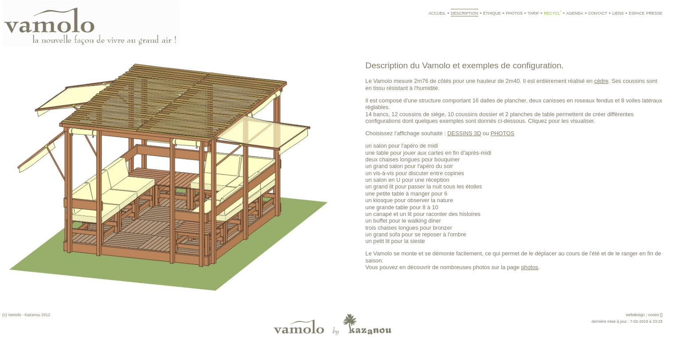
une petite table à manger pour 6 (406, 193)
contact (597, 12)
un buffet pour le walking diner (403, 220)
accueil (437, 12)
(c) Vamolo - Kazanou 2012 (26, 315)
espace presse (646, 12)
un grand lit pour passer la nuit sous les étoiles (423, 186)
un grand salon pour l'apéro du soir (409, 166)
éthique (492, 12)
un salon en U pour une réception (407, 179)
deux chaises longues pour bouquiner (412, 159)
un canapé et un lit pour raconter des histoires (422, 214)
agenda (574, 12)
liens (618, 12)
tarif (533, 12)
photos (514, 12)
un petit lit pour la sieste (395, 241)
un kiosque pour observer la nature (409, 200)
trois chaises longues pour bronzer (408, 227)
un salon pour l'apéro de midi (401, 145)
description (464, 12)
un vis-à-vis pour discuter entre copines (414, 173)
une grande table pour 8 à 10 (401, 207)
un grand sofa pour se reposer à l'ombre (415, 234)
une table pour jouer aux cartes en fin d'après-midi (428, 152)
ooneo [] (655, 315)
